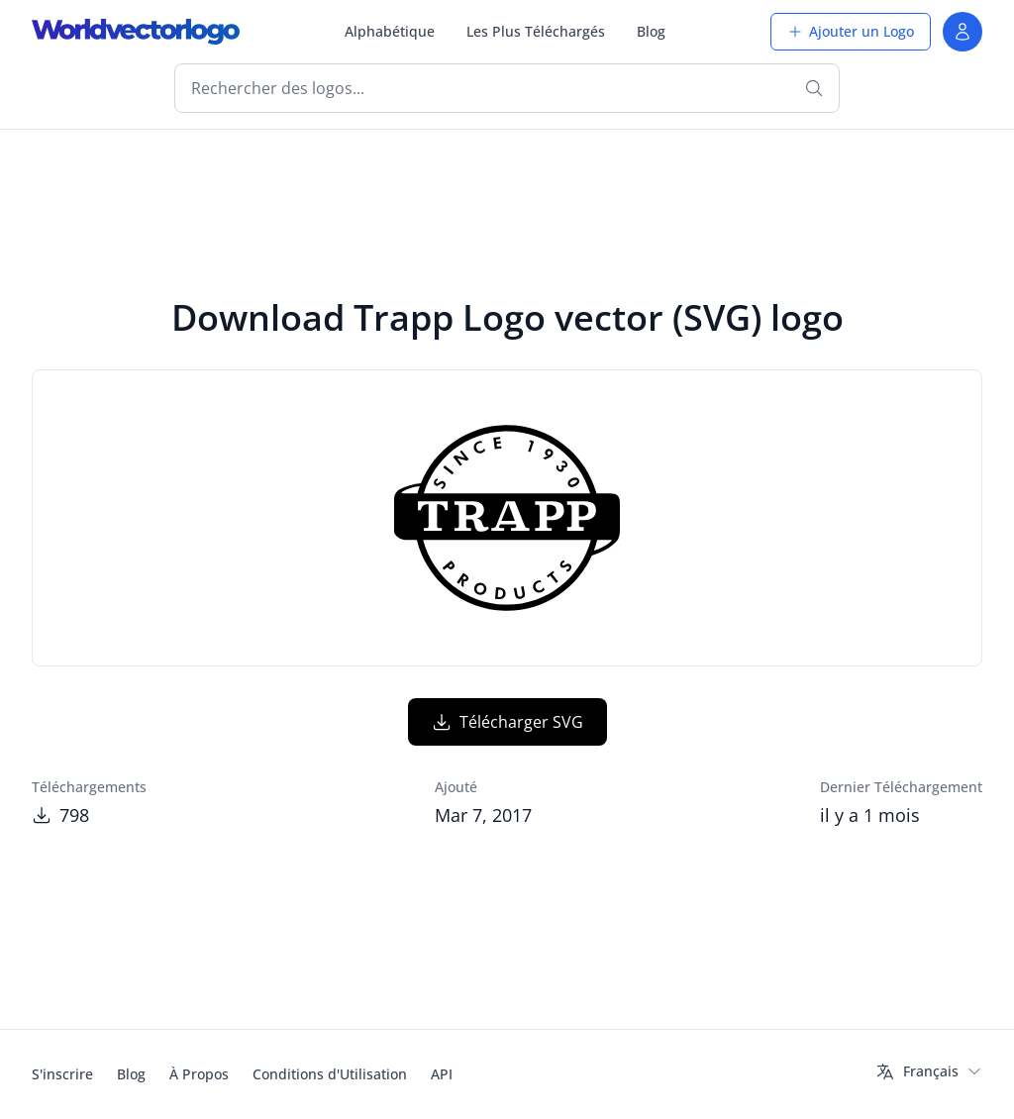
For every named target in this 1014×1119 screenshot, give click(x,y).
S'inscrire (62, 1074)
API (442, 1074)
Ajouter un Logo (850, 31)
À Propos (199, 1074)
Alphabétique (390, 31)
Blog (651, 31)
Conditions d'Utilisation (330, 1074)
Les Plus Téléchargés (535, 31)
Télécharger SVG (507, 722)
